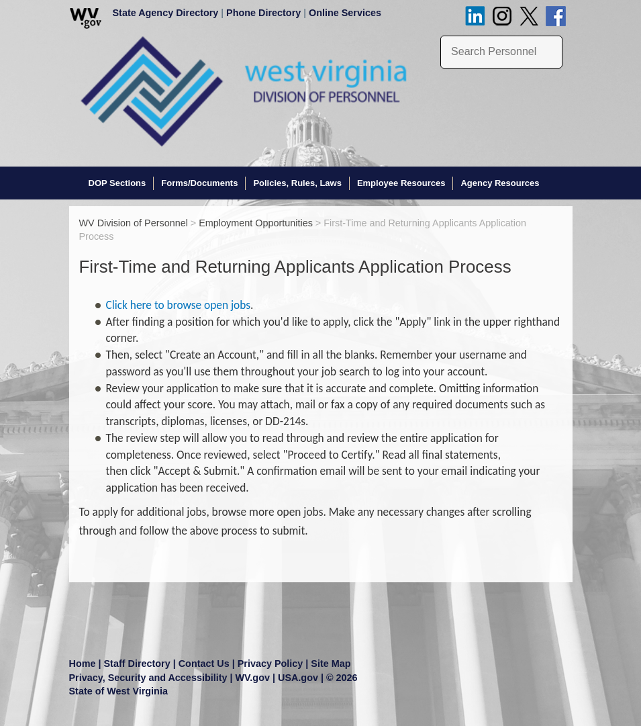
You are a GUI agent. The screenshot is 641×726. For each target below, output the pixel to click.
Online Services (345, 12)
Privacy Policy (270, 663)
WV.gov (253, 677)
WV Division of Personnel (133, 223)
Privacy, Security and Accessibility (148, 677)
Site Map (330, 663)
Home (82, 663)
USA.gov (298, 677)
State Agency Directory (166, 12)
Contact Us (204, 663)
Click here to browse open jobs (178, 305)
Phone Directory (263, 12)
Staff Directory (137, 663)
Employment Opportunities (256, 223)
